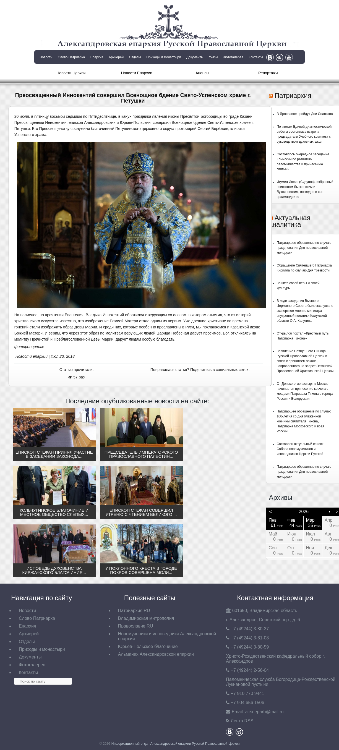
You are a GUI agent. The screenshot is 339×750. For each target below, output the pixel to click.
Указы (213, 57)
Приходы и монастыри (163, 57)
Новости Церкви (70, 73)
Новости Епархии (136, 73)
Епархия (96, 57)
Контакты (256, 57)
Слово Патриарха (71, 57)
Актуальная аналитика (289, 221)
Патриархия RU (134, 610)
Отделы (135, 57)
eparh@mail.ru (264, 711)
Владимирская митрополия (146, 618)
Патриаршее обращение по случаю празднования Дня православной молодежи (304, 248)
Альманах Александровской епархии (156, 654)
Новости (46, 57)
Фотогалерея (233, 57)
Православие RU (135, 626)
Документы (195, 57)
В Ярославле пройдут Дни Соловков (305, 114)
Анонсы (202, 73)
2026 (304, 511)
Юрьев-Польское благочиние (148, 646)
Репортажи (268, 73)
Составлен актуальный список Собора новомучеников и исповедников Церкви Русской (300, 449)
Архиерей (116, 57)
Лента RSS (242, 720)
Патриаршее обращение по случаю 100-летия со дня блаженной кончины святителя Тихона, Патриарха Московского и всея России (304, 421)
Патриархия (293, 95)
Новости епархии (31, 356)
